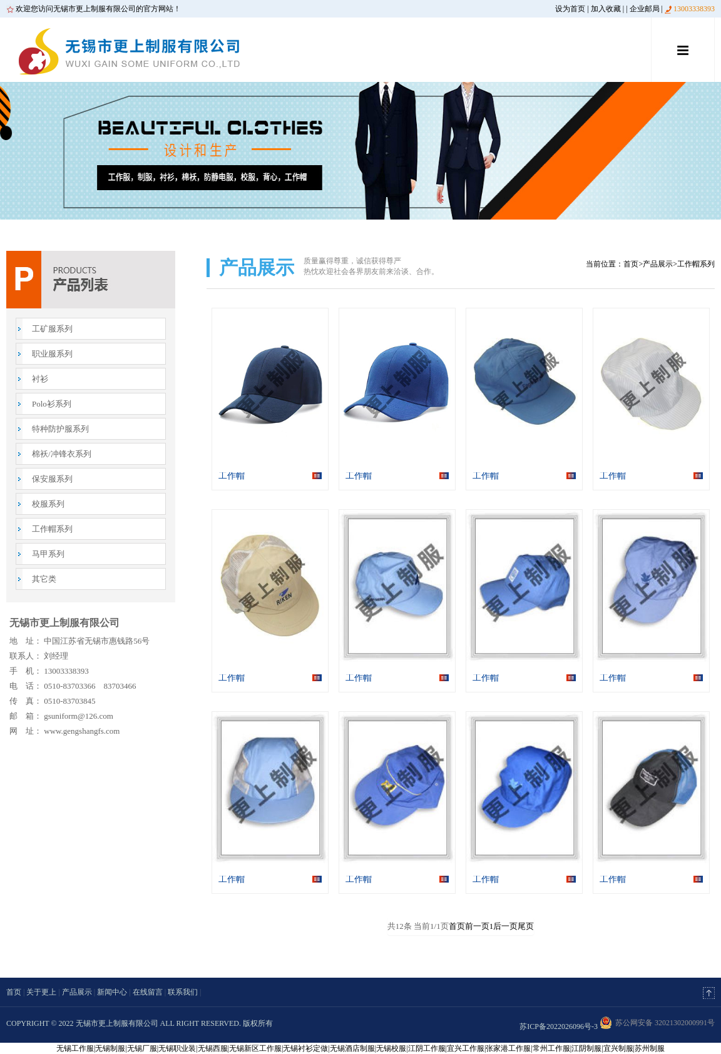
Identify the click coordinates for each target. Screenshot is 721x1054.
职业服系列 (52, 353)
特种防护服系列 (60, 428)
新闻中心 (112, 992)
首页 (630, 264)
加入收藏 (606, 8)
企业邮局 (645, 8)
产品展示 (658, 264)
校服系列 (48, 504)
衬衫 (40, 378)
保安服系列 (52, 479)
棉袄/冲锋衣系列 (61, 454)
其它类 (44, 579)
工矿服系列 (52, 328)
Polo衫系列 (51, 403)
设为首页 (570, 8)
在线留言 (148, 992)
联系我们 (183, 992)
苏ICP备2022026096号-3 (558, 1026)
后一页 (505, 926)
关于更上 (41, 992)
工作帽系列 (52, 529)
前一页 (477, 926)
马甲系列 (48, 554)
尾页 (526, 926)
